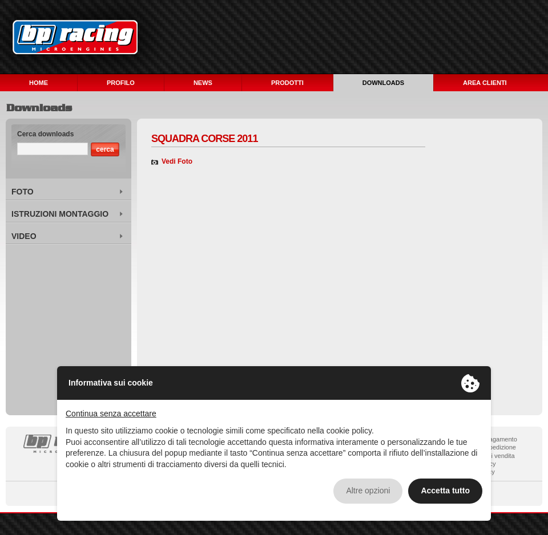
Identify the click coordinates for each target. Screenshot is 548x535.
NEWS (203, 82)
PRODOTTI (287, 82)
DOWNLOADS (383, 82)
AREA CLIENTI (485, 82)
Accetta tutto (445, 490)
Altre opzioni (368, 490)
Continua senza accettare (111, 413)
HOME (38, 82)
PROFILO (121, 82)
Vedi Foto (177, 161)
